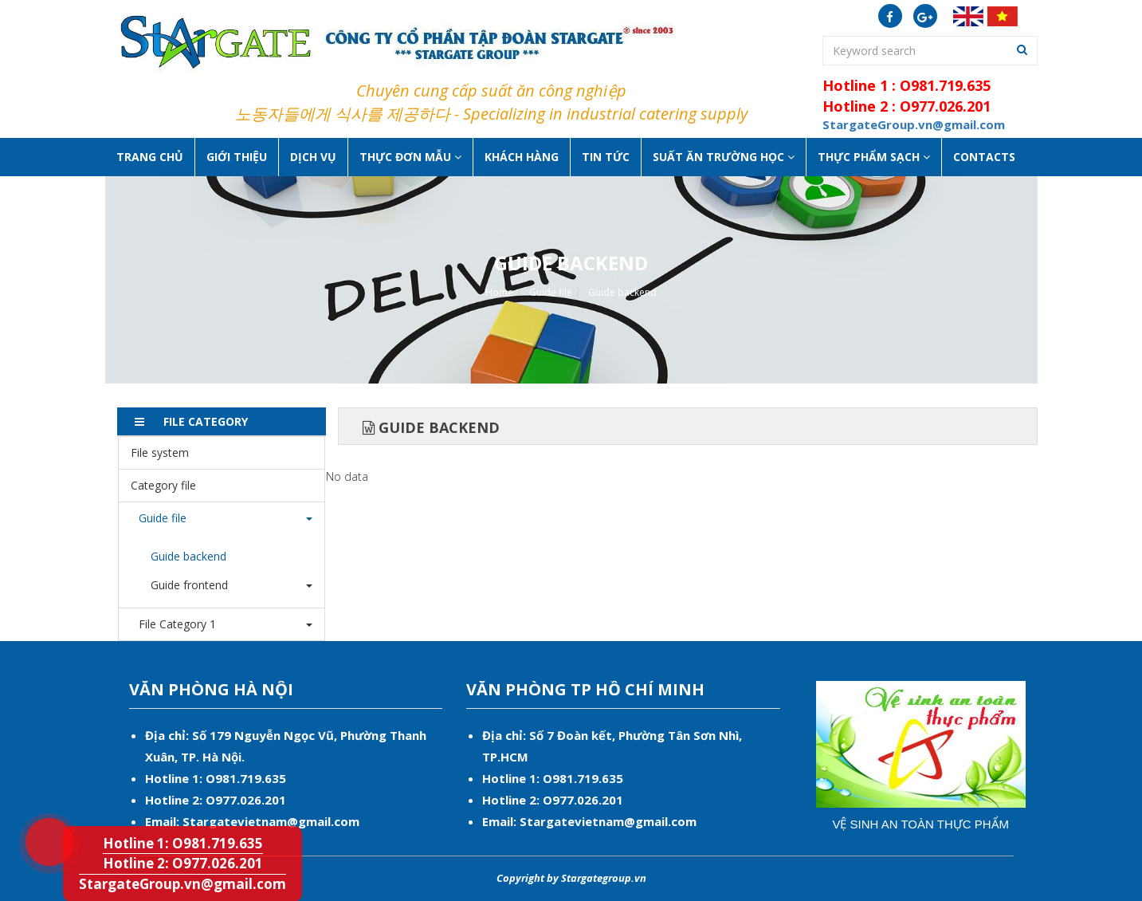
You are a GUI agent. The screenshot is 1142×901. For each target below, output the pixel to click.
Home (499, 292)
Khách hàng (522, 156)
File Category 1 (173, 623)
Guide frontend (189, 584)
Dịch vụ (313, 156)
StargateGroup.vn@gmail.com (182, 884)
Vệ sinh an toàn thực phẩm (920, 824)
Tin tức (606, 156)
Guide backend (622, 292)
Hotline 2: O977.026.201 (183, 863)
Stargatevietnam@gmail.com (270, 821)
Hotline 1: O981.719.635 (39, 820)
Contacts (984, 156)
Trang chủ (149, 156)
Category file (163, 485)
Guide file (550, 292)
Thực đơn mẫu (410, 156)
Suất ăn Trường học (724, 156)
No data (347, 476)
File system (160, 452)
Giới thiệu (236, 156)
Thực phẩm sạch (874, 156)
